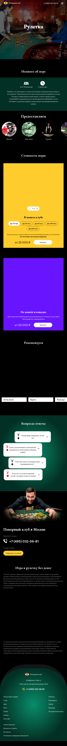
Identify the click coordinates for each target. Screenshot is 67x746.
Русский (6, 724)
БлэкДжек (53, 705)
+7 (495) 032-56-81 (50, 3)
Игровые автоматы (56, 716)
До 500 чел (33, 229)
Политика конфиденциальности (16, 740)
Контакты (7, 737)
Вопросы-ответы (10, 733)
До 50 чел (39, 223)
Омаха (5, 720)
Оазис (5, 716)
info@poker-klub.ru (33, 685)
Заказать (43, 242)
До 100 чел (51, 223)
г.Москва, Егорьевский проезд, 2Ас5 (33, 689)
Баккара (52, 713)
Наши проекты (9, 729)
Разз (5, 713)
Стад (5, 705)
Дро (5, 709)
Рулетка (52, 702)
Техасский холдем (10, 702)
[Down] (33, 53)
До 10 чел (14, 223)
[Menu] (62, 3)
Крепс (51, 709)
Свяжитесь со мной (13, 558)
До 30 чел (26, 223)
